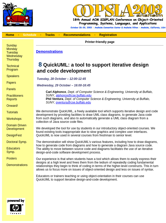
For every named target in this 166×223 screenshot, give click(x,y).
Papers (11, 82)
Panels (11, 89)
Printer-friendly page (99, 42)
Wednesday (14, 56)
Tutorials (12, 112)
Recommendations (77, 35)
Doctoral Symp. (17, 142)
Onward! (12, 105)
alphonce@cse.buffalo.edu (73, 95)
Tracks (50, 35)
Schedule (29, 35)
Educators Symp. (13, 150)
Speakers (13, 76)
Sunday (12, 45)
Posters (12, 158)
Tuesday (12, 52)
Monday (12, 49)
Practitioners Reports (15, 97)
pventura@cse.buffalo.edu (73, 102)
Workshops (14, 119)
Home (10, 35)
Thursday (13, 59)
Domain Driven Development (16, 127)
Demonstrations (17, 165)
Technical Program (13, 67)
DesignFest (14, 135)
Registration (108, 35)
